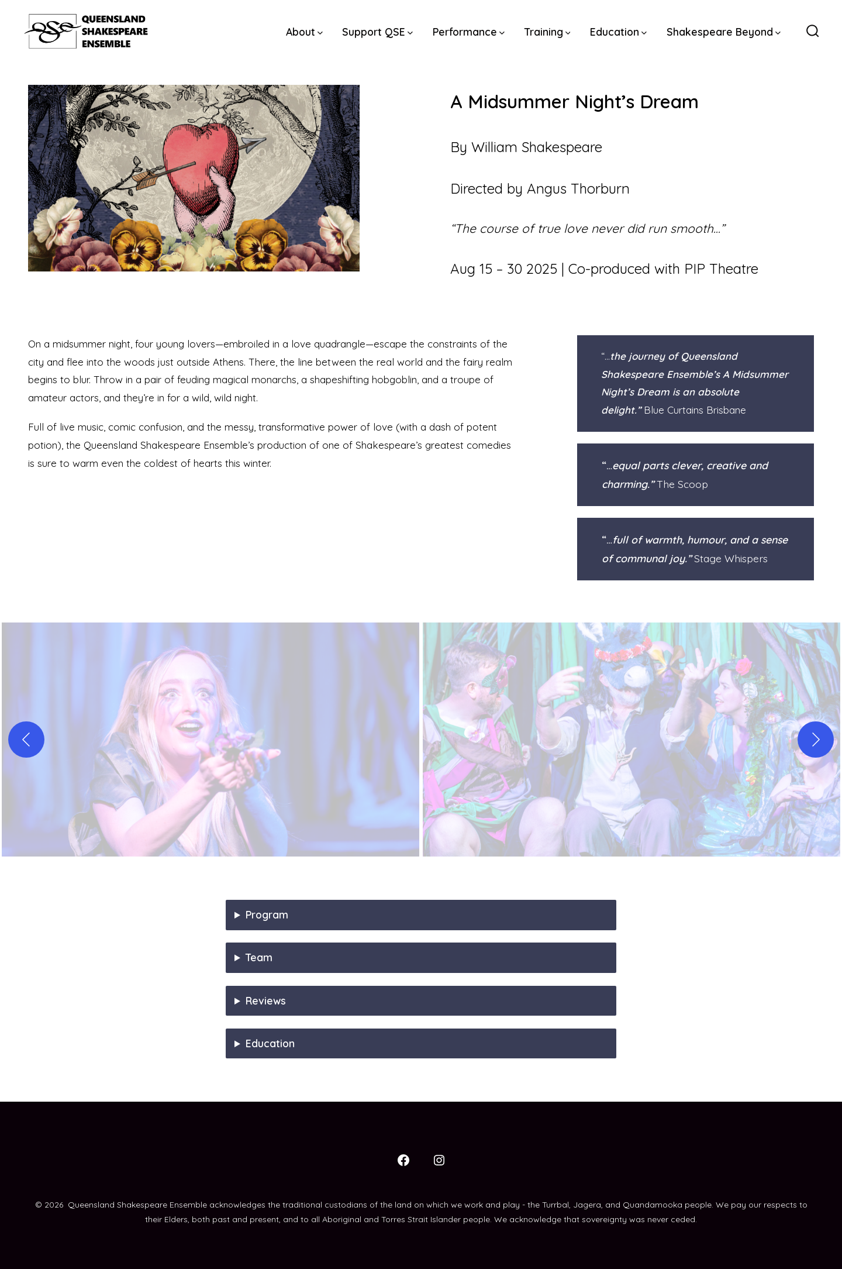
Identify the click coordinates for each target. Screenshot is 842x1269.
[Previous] (26, 739)
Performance (469, 31)
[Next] (816, 739)
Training (547, 31)
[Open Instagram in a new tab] (439, 1160)
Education (618, 31)
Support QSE (377, 31)
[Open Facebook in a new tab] (403, 1160)
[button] (210, 740)
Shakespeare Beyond (724, 31)
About (304, 31)
